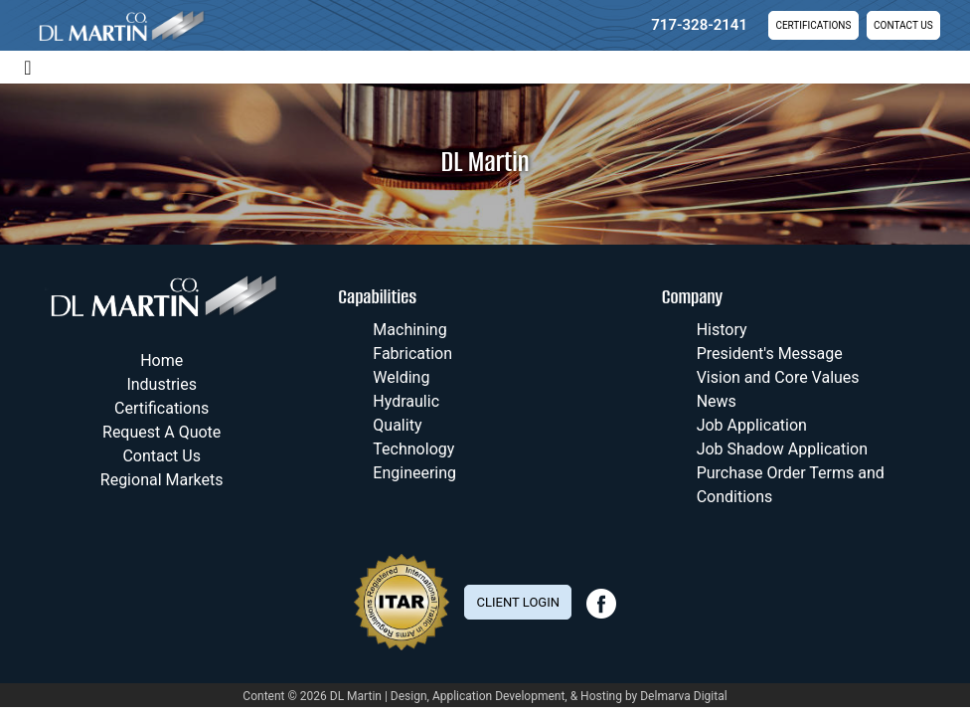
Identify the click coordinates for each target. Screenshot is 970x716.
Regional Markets (162, 479)
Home (161, 360)
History (722, 329)
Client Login (518, 602)
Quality (397, 425)
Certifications (813, 25)
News (716, 401)
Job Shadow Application (782, 449)
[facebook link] (601, 615)
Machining (409, 329)
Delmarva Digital (683, 696)
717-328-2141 (699, 25)
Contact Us (903, 25)
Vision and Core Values (778, 377)
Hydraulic (406, 401)
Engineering (414, 472)
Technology (413, 449)
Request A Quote (161, 432)
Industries (161, 384)
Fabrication (412, 353)
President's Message (770, 353)
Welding (401, 377)
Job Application (752, 425)
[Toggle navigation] (28, 67)
